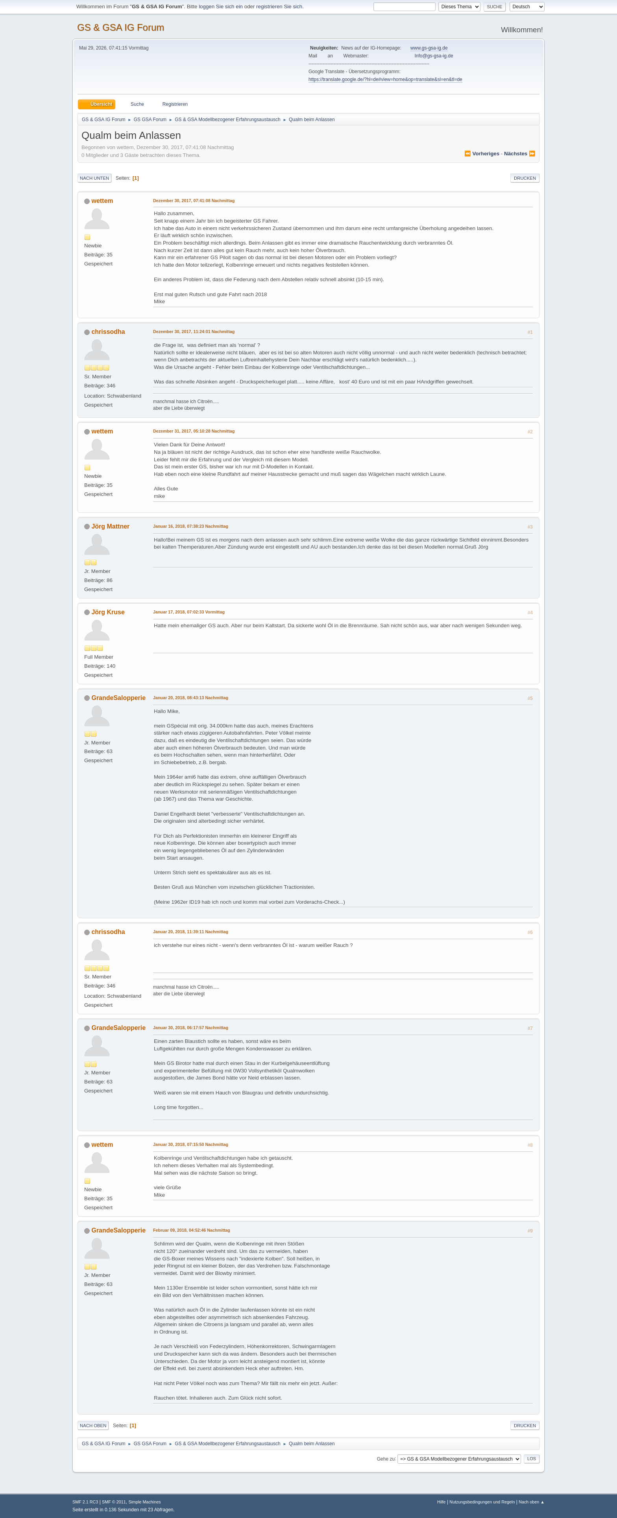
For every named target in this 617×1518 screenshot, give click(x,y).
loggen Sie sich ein (221, 6)
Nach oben (93, 1425)
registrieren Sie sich (279, 6)
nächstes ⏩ (520, 154)
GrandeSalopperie (118, 698)
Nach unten (94, 178)
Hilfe (441, 1502)
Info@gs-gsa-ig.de (434, 56)
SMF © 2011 (114, 1502)
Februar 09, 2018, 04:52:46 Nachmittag (191, 1230)
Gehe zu (386, 1458)
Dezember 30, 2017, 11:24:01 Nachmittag (194, 331)
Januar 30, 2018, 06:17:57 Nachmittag (190, 1027)
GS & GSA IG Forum (120, 27)
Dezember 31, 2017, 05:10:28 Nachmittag (194, 431)
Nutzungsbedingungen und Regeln (482, 1502)
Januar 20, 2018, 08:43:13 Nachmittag (190, 697)
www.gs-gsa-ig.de (429, 48)
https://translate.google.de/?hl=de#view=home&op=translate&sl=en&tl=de (385, 79)
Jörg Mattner (110, 526)
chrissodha (108, 331)
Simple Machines (144, 1502)
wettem (102, 200)
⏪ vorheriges (481, 154)
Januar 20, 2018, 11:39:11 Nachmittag (190, 931)
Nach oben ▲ (532, 1502)
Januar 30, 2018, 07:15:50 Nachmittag (190, 1144)
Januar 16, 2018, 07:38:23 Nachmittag (190, 526)
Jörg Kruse (107, 612)
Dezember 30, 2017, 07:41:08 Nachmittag (194, 200)
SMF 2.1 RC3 (85, 1502)
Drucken (525, 178)
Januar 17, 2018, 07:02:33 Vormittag (189, 612)
